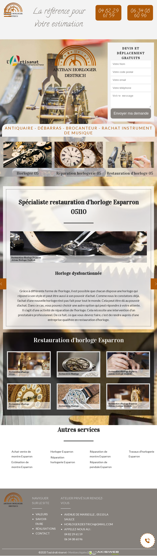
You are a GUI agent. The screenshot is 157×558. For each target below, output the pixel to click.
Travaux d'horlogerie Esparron (141, 454)
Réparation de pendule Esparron (101, 464)
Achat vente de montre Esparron (22, 454)
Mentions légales (77, 552)
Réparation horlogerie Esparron (63, 460)
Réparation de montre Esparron (100, 454)
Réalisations (46, 528)
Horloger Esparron (62, 451)
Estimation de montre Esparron (22, 464)
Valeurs (42, 514)
